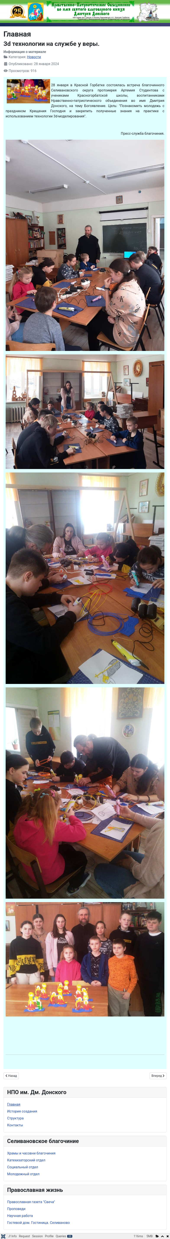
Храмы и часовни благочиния (31, 1153)
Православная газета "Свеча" (31, 1202)
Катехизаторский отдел (26, 1160)
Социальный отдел (22, 1167)
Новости (34, 57)
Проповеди (16, 1209)
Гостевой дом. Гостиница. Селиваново (38, 1223)
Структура (15, 1118)
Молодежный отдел (23, 1174)
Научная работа (20, 1216)
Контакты (15, 1125)
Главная (13, 1104)
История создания (22, 1111)
